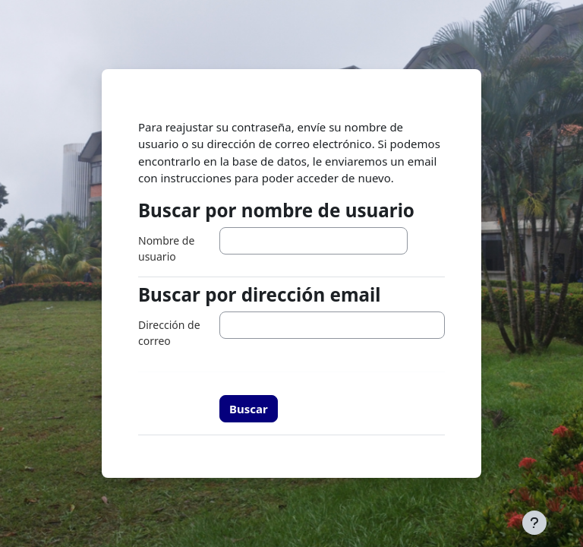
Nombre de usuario (166, 248)
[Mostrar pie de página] (534, 523)
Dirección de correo (169, 333)
